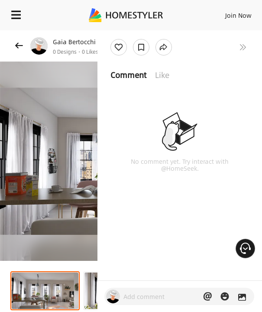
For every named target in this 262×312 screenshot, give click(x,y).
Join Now (238, 15)
